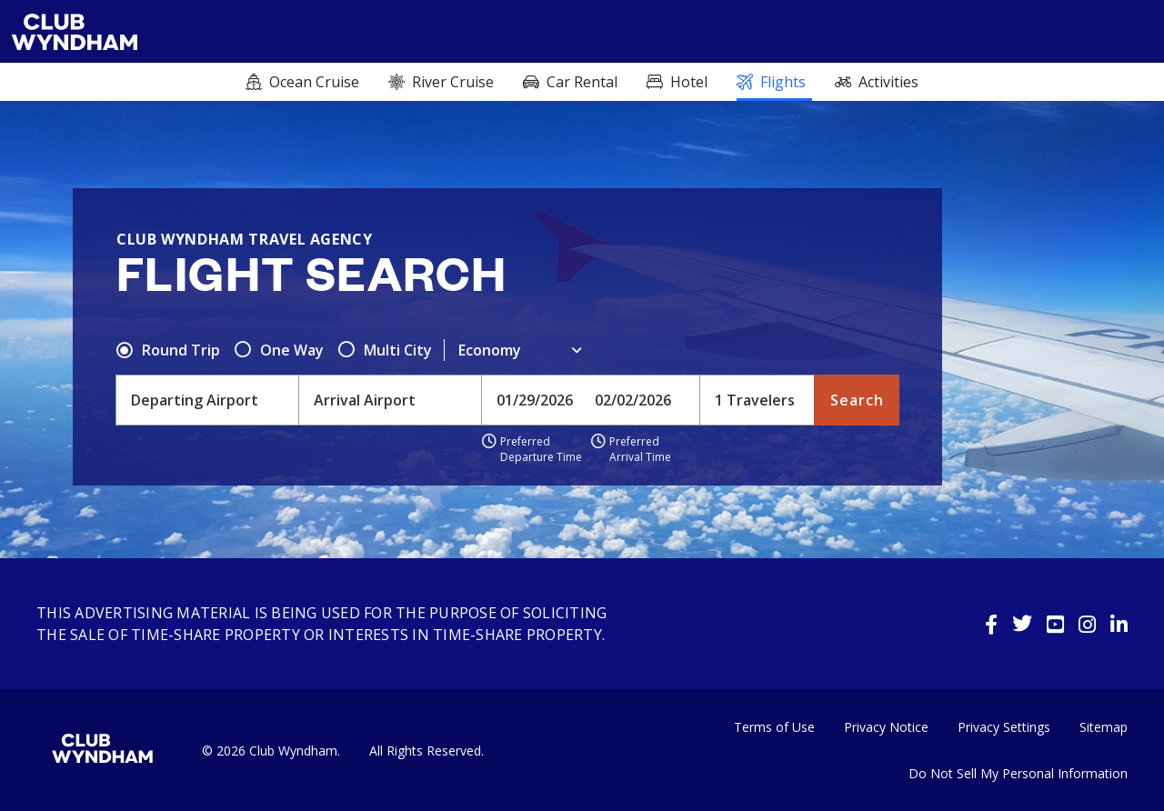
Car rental (582, 82)
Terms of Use (774, 727)
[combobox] (207, 400)
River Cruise (453, 82)
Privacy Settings (1004, 727)
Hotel (688, 82)
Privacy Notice (886, 727)
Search (857, 400)
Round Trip (181, 350)
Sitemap (1103, 727)
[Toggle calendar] (536, 400)
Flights (783, 82)
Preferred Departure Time (541, 449)
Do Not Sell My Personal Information (1018, 773)
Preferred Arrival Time (640, 449)
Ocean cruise (314, 82)
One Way (292, 350)
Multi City (398, 350)
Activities (888, 82)
